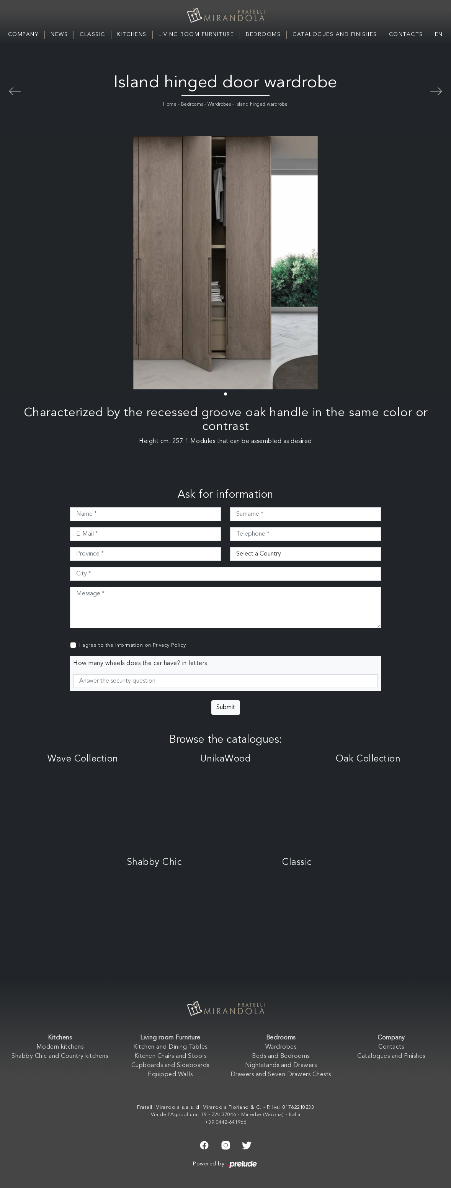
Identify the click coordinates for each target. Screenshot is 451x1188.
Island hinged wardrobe (261, 104)
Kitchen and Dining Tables (170, 1047)
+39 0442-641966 (226, 1122)
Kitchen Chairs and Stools (170, 1056)
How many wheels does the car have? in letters (140, 663)
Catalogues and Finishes (334, 34)
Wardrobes (219, 104)
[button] (225, 393)
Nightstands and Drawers (281, 1065)
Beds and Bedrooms (281, 1056)
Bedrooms (263, 34)
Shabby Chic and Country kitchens (59, 1056)
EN (439, 34)
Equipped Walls (170, 1075)
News (59, 34)
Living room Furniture (196, 34)
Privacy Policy (169, 645)
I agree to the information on (132, 645)
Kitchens (132, 34)
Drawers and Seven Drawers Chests (280, 1075)
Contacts (406, 34)
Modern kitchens (60, 1047)
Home (169, 104)
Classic (92, 34)
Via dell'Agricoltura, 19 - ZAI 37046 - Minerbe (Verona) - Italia (226, 1114)
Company (23, 34)
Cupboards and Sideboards (170, 1065)
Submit (225, 707)
